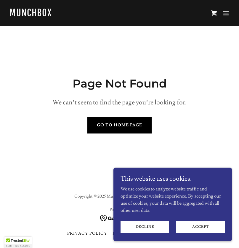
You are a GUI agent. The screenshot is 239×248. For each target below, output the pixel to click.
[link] (30, 15)
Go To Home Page (119, 125)
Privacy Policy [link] (87, 233)
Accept (200, 227)
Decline (145, 227)
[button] (226, 13)
